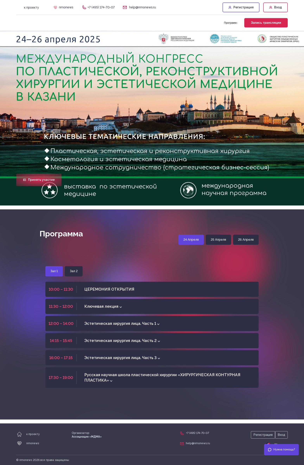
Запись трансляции (266, 22)
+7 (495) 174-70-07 (101, 7)
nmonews (66, 7)
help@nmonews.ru (142, 7)
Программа (231, 22)
